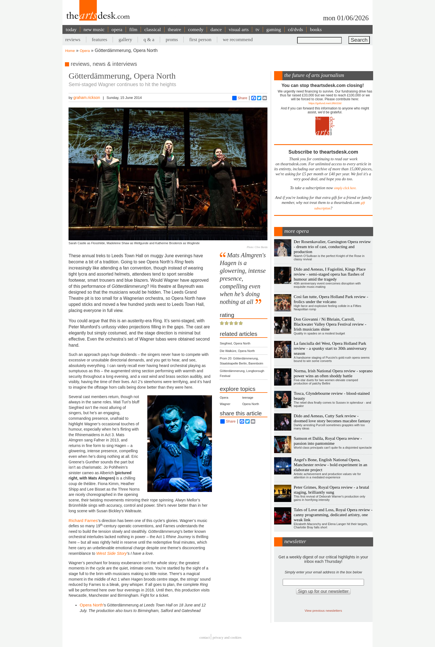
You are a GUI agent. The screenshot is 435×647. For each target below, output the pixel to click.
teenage (247, 397)
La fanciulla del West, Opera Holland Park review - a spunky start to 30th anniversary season (330, 348)
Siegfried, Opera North (235, 343)
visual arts (239, 29)
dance (216, 29)
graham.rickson (86, 97)
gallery (125, 39)
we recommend (238, 39)
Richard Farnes (83, 520)
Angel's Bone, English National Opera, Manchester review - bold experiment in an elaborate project (330, 464)
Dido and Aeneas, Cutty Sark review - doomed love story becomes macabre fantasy (332, 418)
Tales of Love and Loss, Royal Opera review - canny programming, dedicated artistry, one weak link (333, 514)
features (99, 39)
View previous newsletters (323, 610)
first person (200, 39)
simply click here (345, 188)
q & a (148, 39)
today (71, 29)
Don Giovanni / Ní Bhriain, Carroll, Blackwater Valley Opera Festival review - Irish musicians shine (330, 324)
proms (172, 39)
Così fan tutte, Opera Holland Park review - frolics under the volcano (331, 299)
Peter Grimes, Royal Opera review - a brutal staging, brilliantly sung (331, 489)
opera (117, 29)
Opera (85, 51)
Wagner (225, 404)
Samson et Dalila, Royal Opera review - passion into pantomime (328, 441)
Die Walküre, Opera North (237, 351)
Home (70, 51)
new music (94, 29)
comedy (196, 29)
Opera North (91, 605)
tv (257, 29)
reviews (72, 39)
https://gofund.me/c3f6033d (324, 103)
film (133, 29)
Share (239, 98)
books (316, 29)
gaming (273, 29)
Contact (204, 637)
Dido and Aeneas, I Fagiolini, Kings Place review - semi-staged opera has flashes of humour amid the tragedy (330, 274)
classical (152, 29)
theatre (174, 29)
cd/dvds (295, 29)
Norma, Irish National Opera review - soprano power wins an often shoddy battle (333, 373)
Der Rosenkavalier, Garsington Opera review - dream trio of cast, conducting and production (332, 246)
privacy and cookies (227, 637)
